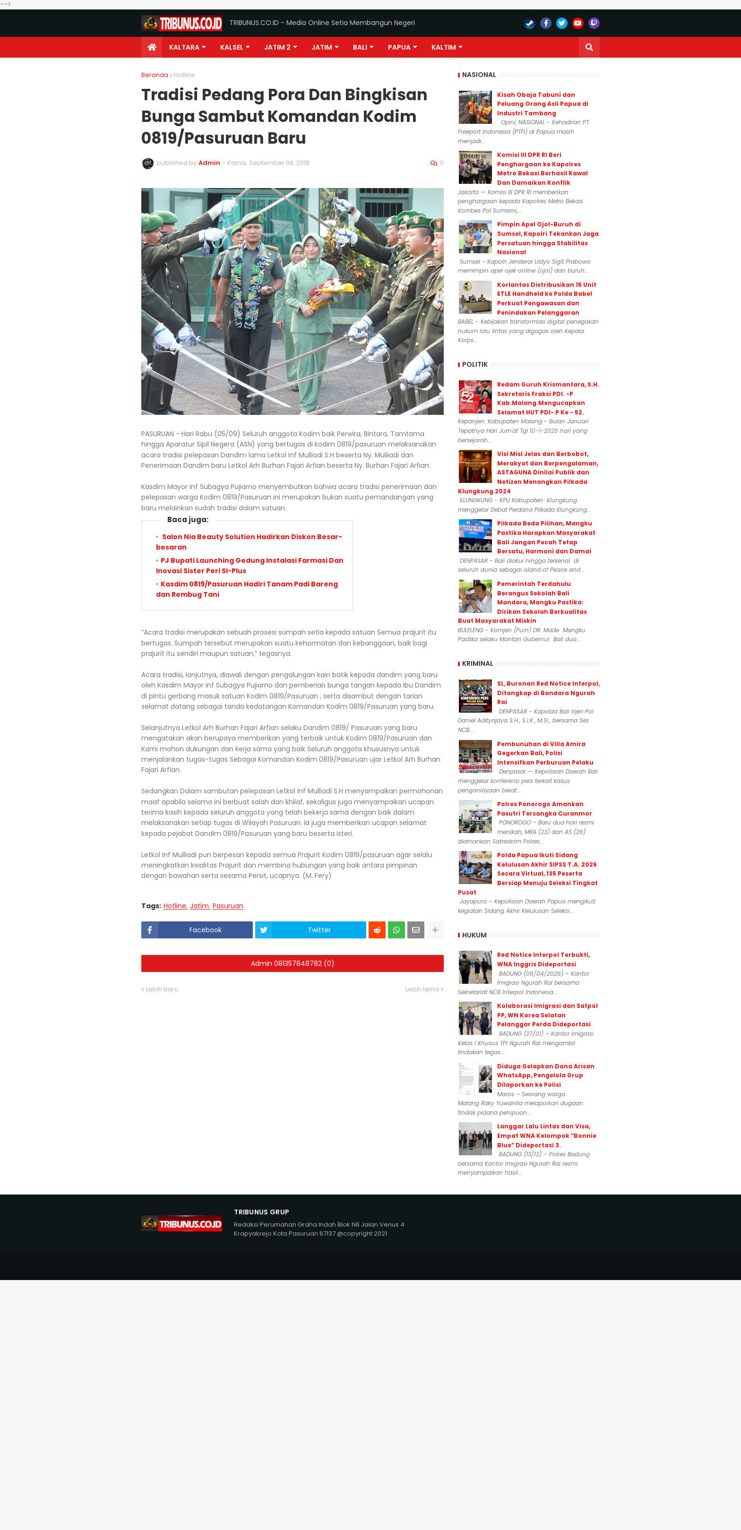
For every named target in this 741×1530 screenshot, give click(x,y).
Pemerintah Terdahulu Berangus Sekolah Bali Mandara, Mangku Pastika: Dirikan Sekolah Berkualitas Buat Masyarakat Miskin (522, 602)
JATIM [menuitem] (321, 47)
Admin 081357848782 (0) (293, 963)
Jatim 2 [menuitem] (277, 47)
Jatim (199, 906)
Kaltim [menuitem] (443, 47)
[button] (589, 47)
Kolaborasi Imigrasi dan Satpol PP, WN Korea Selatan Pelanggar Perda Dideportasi (547, 1015)
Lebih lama (422, 989)
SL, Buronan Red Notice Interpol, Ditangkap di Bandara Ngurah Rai (548, 692)
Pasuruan (228, 906)
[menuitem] (151, 47)
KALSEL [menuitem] (231, 47)
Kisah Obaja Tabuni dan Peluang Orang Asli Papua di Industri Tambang (542, 104)
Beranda (154, 74)
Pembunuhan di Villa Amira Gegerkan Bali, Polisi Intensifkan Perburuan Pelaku (545, 753)
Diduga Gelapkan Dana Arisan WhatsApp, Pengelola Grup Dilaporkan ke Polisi (546, 1075)
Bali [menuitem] (360, 47)
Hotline (184, 74)
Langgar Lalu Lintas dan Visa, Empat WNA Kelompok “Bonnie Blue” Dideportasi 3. (546, 1135)
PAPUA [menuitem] (399, 47)
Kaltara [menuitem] (184, 47)
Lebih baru (162, 989)
